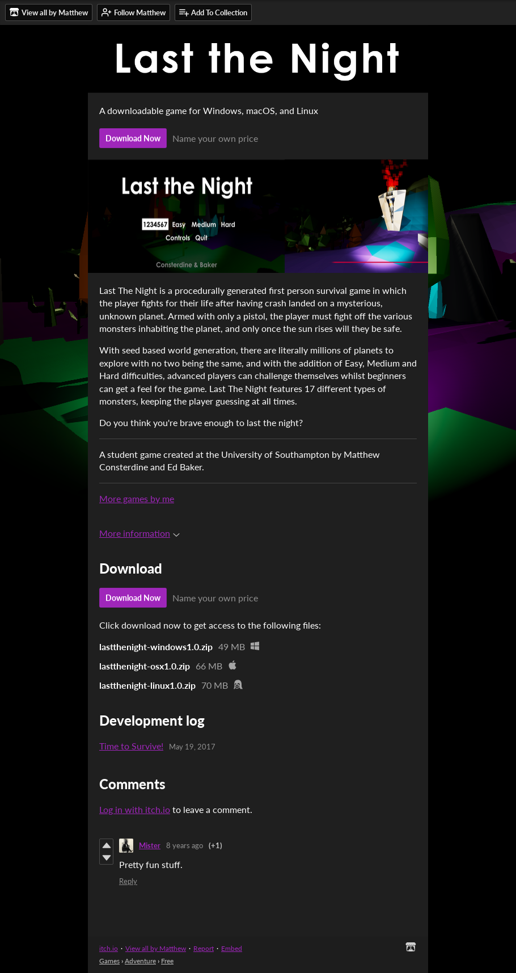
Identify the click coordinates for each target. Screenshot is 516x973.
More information (139, 533)
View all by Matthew (155, 948)
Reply (128, 881)
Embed (231, 948)
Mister (149, 845)
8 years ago (184, 845)
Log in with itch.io (134, 809)
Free (167, 961)
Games (109, 961)
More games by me (136, 498)
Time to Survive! (131, 745)
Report (203, 948)
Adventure (140, 961)
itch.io (108, 948)
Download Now (132, 138)
